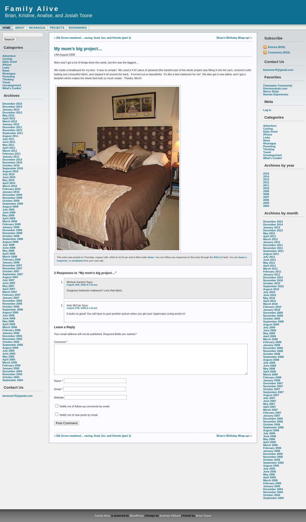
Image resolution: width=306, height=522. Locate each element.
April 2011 (8, 147)
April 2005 (8, 359)
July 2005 (8, 350)
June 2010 (8, 177)
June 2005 (8, 353)
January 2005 (10, 368)
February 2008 (11, 259)
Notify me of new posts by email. (79, 420)
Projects (57, 27)
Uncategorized (11, 85)
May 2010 (8, 180)
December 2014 (12, 106)
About (19, 27)
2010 (266, 188)
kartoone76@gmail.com (17, 395)
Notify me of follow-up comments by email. (85, 412)
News (6, 70)
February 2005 (11, 365)
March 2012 (9, 121)
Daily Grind (9, 61)
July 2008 (8, 244)
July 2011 (8, 138)
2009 (266, 191)
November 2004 (12, 374)
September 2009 (12, 203)
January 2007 (10, 297)
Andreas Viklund (169, 515)
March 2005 (9, 362)
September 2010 (12, 168)
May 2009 (8, 215)
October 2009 (10, 200)
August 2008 (10, 241)
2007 (266, 197)
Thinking (8, 79)
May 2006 (8, 321)
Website (59, 403)
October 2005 (10, 341)
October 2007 (10, 271)
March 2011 (9, 150)
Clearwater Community (277, 85)
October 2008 (10, 236)
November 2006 (12, 303)
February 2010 (11, 188)
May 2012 (8, 115)
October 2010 (10, 165)
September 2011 (12, 133)
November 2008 (12, 233)
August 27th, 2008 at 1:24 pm (82, 308)
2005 (266, 202)
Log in (267, 110)
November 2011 (12, 130)
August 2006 (10, 312)
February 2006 (11, 330)
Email (58, 395)
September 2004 (12, 380)
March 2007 (9, 291)
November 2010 (12, 162)
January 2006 (10, 333)
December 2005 (12, 336)
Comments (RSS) (279, 52)
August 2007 (10, 277)
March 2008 (9, 256)
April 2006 (8, 324)
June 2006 (8, 318)
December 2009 (12, 194)
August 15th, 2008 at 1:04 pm (82, 285)
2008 (266, 194)
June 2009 (8, 212)
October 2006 (10, 306)
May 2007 (8, 286)
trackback (77, 260)
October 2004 (10, 377)
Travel (6, 82)
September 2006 (12, 309)
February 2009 (11, 224)
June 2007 (8, 283)
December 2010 (12, 159)
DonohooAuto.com (275, 88)
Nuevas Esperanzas (275, 94)
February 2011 (11, 153)
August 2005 (10, 347)
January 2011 (10, 156)
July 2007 (8, 280)
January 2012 (10, 124)
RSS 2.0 (218, 257)
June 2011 (8, 141)
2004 (266, 205)
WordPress (137, 515)
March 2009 (9, 221)
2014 (266, 176)
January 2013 (10, 109)
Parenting (8, 76)
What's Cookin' (12, 88)
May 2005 (8, 356)
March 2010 (9, 186)
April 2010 (8, 183)
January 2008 (10, 262)
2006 (266, 200)
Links (6, 67)
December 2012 (12, 112)
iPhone (6, 64)
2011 (266, 185)
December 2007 (12, 265)
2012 (266, 182)
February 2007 (11, 294)
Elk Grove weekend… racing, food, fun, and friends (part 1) (93, 37)
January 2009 (10, 227)
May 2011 (8, 144)
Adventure (9, 55)
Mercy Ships (271, 91)
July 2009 (8, 209)
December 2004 (12, 371)
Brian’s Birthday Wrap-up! (233, 37)
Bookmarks (78, 27)
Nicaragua (37, 27)
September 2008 (12, 238)
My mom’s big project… (78, 48)
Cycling (7, 58)
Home (6, 27)
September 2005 (12, 344)
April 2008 (8, 253)
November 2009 (12, 197)
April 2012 (8, 118)
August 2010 (10, 171)
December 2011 (12, 127)
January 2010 (10, 191)
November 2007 (12, 268)
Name (58, 386)
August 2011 (10, 136)
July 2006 (8, 315)
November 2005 (12, 338)
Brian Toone (203, 515)
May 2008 (8, 250)
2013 (266, 179)
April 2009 (8, 218)
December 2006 (12, 300)
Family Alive (32, 8)
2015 (266, 173)
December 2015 (12, 103)
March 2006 (9, 327)
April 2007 (8, 288)
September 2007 (12, 274)
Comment (61, 341)
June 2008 (8, 247)
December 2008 (12, 230)
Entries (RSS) (276, 47)
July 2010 (8, 174)
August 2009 (10, 206)
